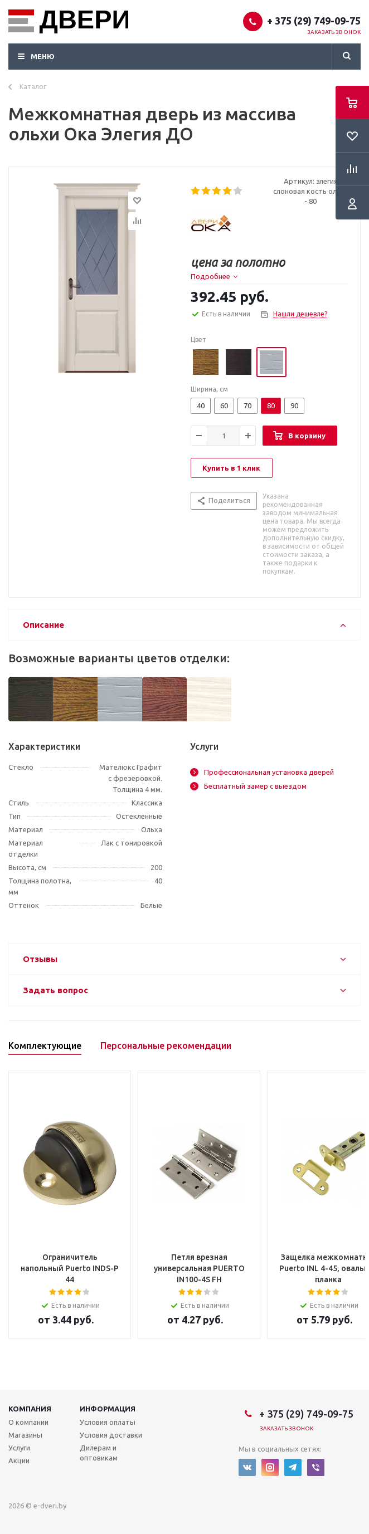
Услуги (19, 1448)
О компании (28, 1422)
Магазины (25, 1435)
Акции (19, 1460)
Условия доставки (111, 1435)
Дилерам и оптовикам (99, 1453)
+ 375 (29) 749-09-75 (314, 21)
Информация (107, 1409)
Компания (29, 1409)
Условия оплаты (107, 1422)
